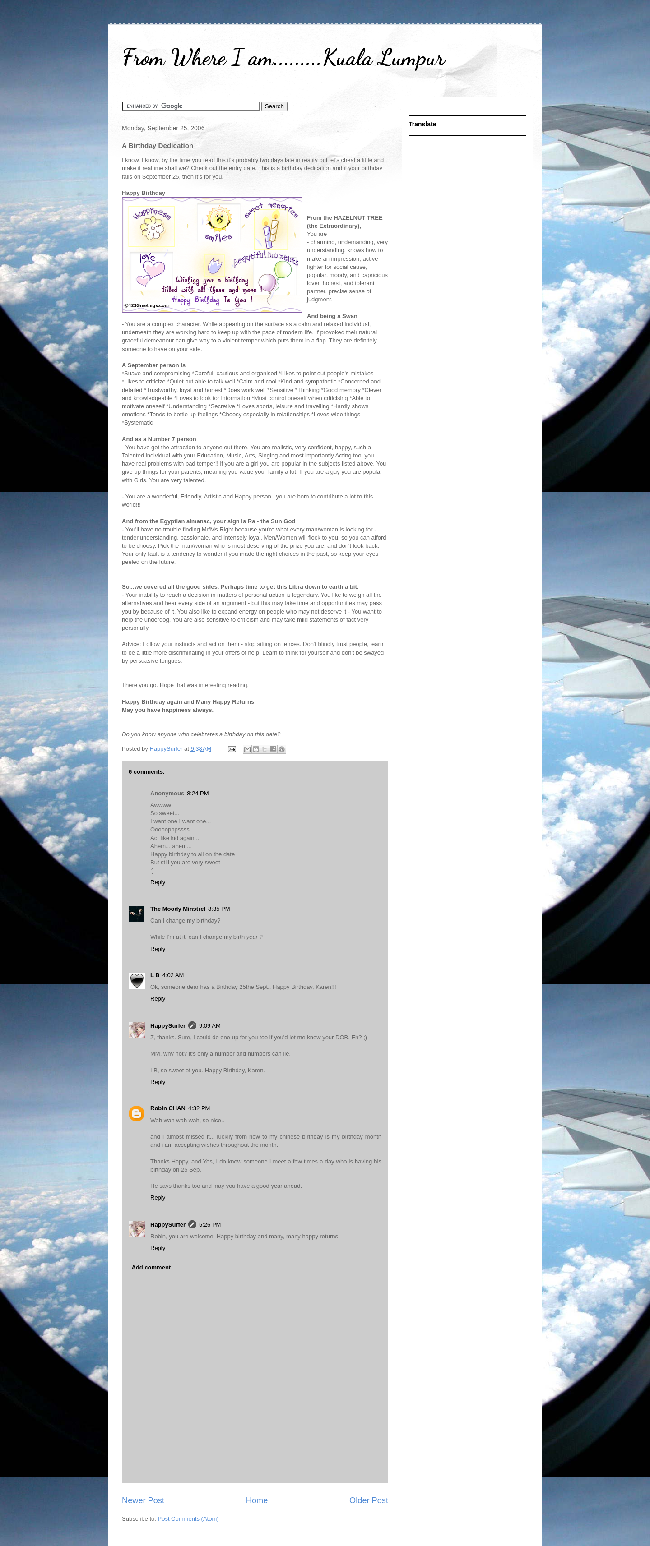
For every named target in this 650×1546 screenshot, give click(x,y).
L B (155, 975)
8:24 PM (198, 793)
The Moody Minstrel (177, 908)
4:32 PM (199, 1108)
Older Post (368, 1500)
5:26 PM (210, 1224)
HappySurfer (168, 1025)
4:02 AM (173, 975)
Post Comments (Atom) (188, 1518)
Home (257, 1500)
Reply (157, 882)
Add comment (151, 1267)
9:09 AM (210, 1025)
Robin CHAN (168, 1108)
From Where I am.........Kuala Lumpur (283, 57)
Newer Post (143, 1500)
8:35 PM (219, 908)
